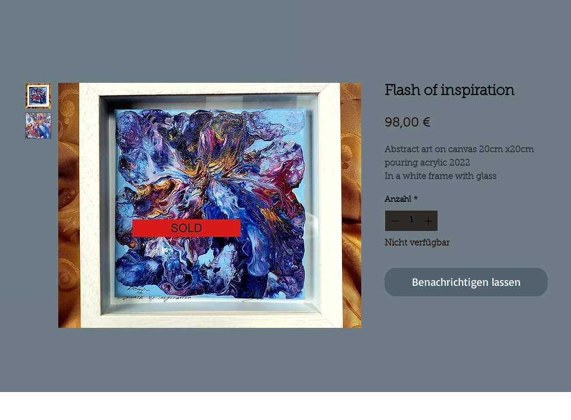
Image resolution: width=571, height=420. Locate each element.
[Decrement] (393, 221)
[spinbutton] (411, 221)
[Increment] (429, 221)
